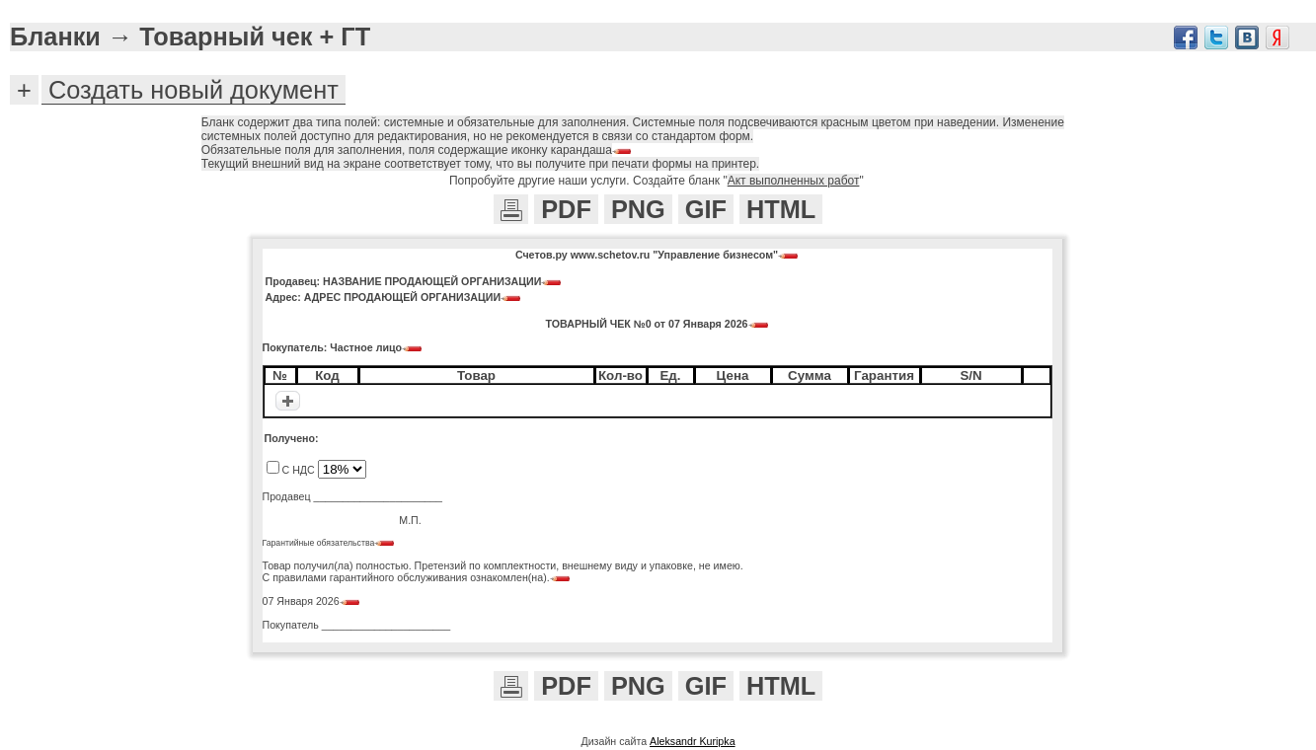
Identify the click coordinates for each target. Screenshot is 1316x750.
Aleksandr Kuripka (692, 741)
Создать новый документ (193, 90)
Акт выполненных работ (794, 181)
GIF (706, 209)
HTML (780, 209)
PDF (566, 209)
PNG (638, 209)
